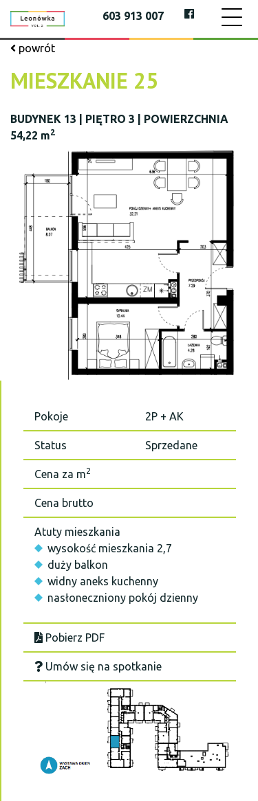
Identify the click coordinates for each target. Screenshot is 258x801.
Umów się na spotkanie (98, 666)
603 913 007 (133, 16)
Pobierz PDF (69, 637)
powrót (32, 48)
